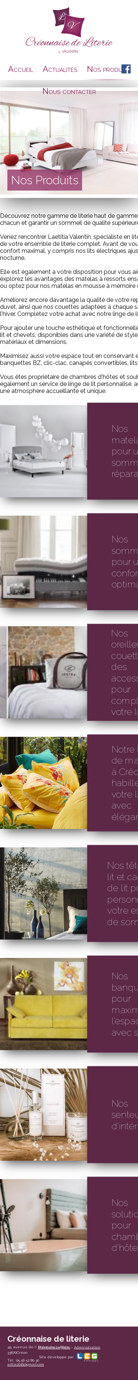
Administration (87, 1347)
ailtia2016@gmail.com (25, 1364)
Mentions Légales (54, 1347)
